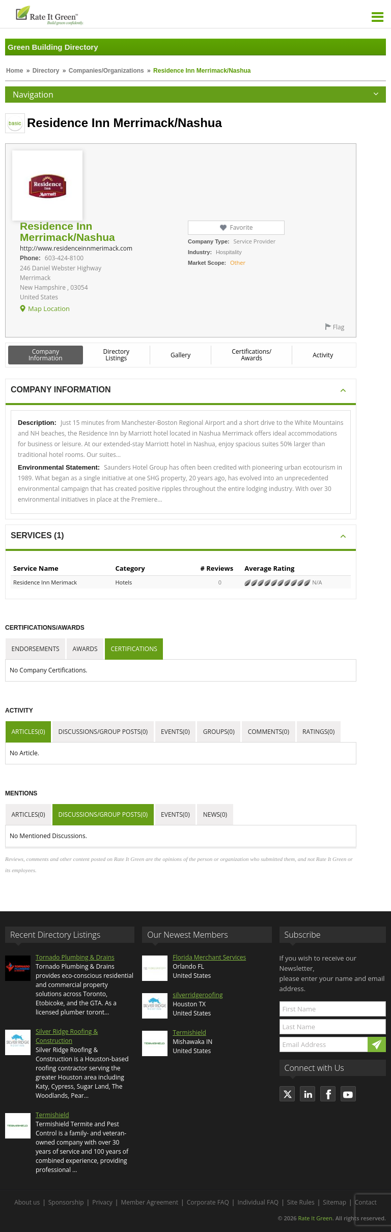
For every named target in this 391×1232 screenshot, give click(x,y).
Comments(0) (268, 731)
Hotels (123, 582)
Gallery (180, 355)
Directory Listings (116, 354)
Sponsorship (66, 1202)
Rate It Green (315, 1218)
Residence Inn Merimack (45, 582)
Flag (338, 327)
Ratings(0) (318, 731)
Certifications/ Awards (251, 354)
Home (14, 70)
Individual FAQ (257, 1202)
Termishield (52, 1115)
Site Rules (301, 1202)
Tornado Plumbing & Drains (75, 957)
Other (237, 262)
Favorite (241, 227)
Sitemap (334, 1202)
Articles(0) (28, 731)
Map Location (49, 308)
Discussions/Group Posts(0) (103, 731)
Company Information (46, 354)
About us (27, 1202)
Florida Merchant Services (209, 957)
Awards (85, 648)
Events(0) (175, 731)
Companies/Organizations (106, 70)
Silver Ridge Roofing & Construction (67, 1036)
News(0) (215, 814)
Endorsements (36, 648)
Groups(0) (219, 731)
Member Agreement (149, 1202)
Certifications (134, 648)
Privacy (102, 1202)
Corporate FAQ (208, 1202)
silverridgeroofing (197, 995)
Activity (323, 355)
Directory (46, 70)
